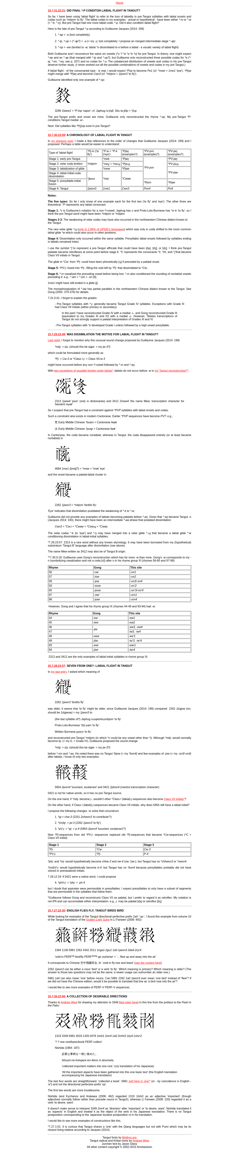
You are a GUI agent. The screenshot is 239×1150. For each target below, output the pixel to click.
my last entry (59, 671)
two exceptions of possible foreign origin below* (83, 370)
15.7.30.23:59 (56, 135)
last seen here (129, 1002)
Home (119, 2)
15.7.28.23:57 (56, 665)
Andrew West (69, 1002)
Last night (54, 340)
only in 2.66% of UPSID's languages (101, 229)
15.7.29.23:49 (56, 334)
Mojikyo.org (129, 1137)
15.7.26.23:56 (56, 996)
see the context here (148, 962)
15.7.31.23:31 (56, 10)
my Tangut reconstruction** (171, 370)
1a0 (131, 1081)
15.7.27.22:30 (56, 910)
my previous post (62, 141)
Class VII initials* (174, 799)
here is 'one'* (141, 1081)
